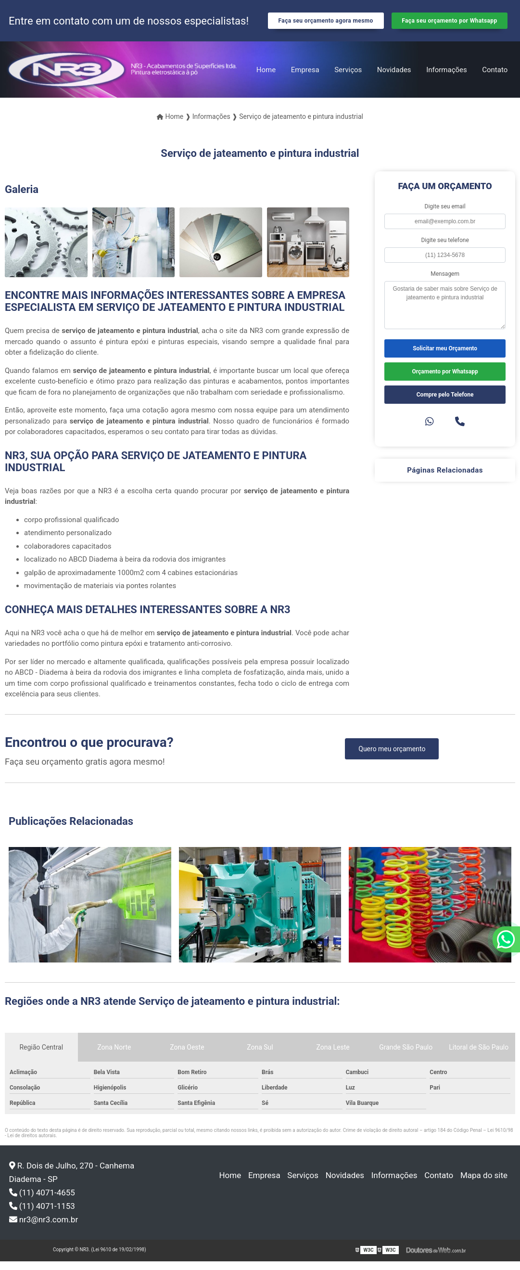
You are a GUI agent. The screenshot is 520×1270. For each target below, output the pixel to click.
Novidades (394, 78)
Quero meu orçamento (391, 757)
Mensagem (445, 282)
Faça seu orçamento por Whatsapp (449, 25)
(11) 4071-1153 (42, 1214)
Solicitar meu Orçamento (445, 357)
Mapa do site (484, 1184)
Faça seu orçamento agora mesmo (325, 25)
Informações (446, 78)
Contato (494, 78)
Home (266, 78)
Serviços (348, 78)
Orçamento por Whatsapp (445, 380)
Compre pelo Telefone (445, 403)
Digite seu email (445, 215)
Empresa (305, 78)
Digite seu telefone (445, 248)
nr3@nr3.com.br (43, 1228)
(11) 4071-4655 (42, 1201)
